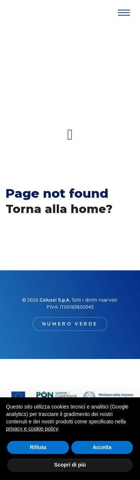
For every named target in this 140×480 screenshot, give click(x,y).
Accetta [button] (102, 447)
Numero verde (70, 324)
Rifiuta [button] (38, 447)
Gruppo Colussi (19, 13)
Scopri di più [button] (70, 465)
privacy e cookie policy (32, 429)
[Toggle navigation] (124, 13)
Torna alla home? (59, 209)
